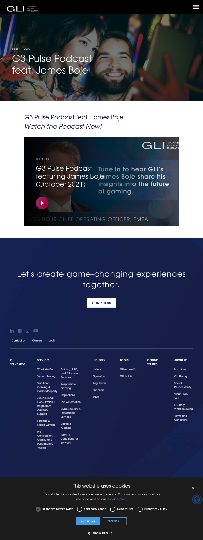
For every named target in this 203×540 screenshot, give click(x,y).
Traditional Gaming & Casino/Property (47, 387)
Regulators (99, 383)
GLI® (23, 9)
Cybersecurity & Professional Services (71, 413)
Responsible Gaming (68, 386)
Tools (124, 360)
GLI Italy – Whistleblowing (183, 407)
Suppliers (98, 390)
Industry (99, 360)
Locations (180, 369)
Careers (37, 340)
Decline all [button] (114, 521)
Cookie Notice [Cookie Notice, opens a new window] (117, 499)
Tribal (96, 397)
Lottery (97, 369)
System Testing (46, 376)
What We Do (45, 369)
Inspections (68, 395)
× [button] (192, 487)
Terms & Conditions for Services (69, 438)
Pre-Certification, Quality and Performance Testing (45, 439)
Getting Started (152, 362)
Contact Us (101, 303)
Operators (99, 376)
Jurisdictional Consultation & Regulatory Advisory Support (46, 406)
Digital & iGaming (66, 426)
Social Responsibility (182, 385)
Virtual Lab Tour (181, 396)
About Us (180, 360)
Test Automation (71, 402)
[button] (101, 533)
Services (43, 360)
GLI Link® (126, 376)
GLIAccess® (127, 369)
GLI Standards (17, 362)
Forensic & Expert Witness (46, 423)
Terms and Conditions (181, 418)
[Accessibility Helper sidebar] (197, 499)
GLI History (181, 376)
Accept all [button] (88, 521)
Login (52, 340)
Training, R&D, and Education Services (70, 373)
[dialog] (101, 509)
